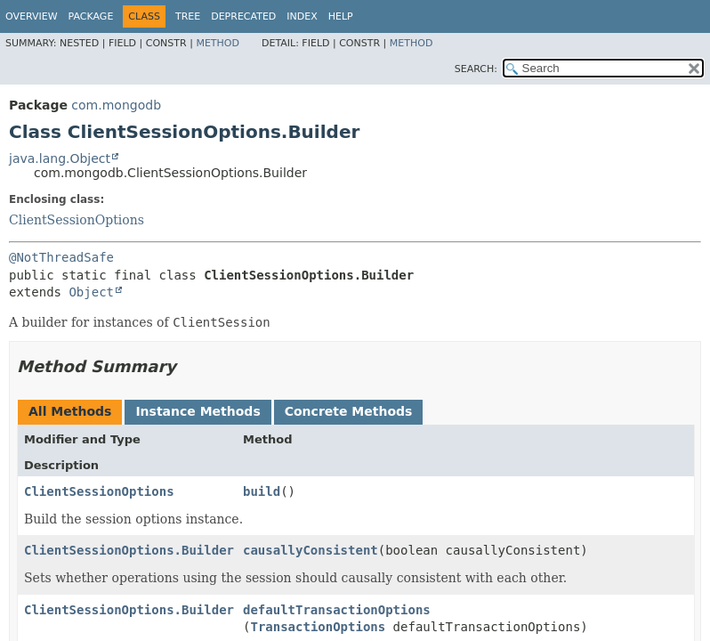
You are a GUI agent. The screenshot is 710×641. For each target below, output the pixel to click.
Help (340, 16)
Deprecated (243, 16)
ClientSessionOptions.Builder (129, 550)
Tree (187, 16)
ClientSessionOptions (76, 220)
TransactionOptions (317, 627)
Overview (31, 16)
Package (91, 16)
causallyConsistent (310, 550)
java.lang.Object (59, 158)
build (261, 491)
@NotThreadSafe (61, 257)
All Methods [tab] (69, 411)
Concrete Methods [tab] (349, 411)
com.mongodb (116, 105)
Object (91, 292)
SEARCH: (476, 69)
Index (301, 16)
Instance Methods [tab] (197, 411)
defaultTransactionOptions (337, 610)
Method (217, 43)
